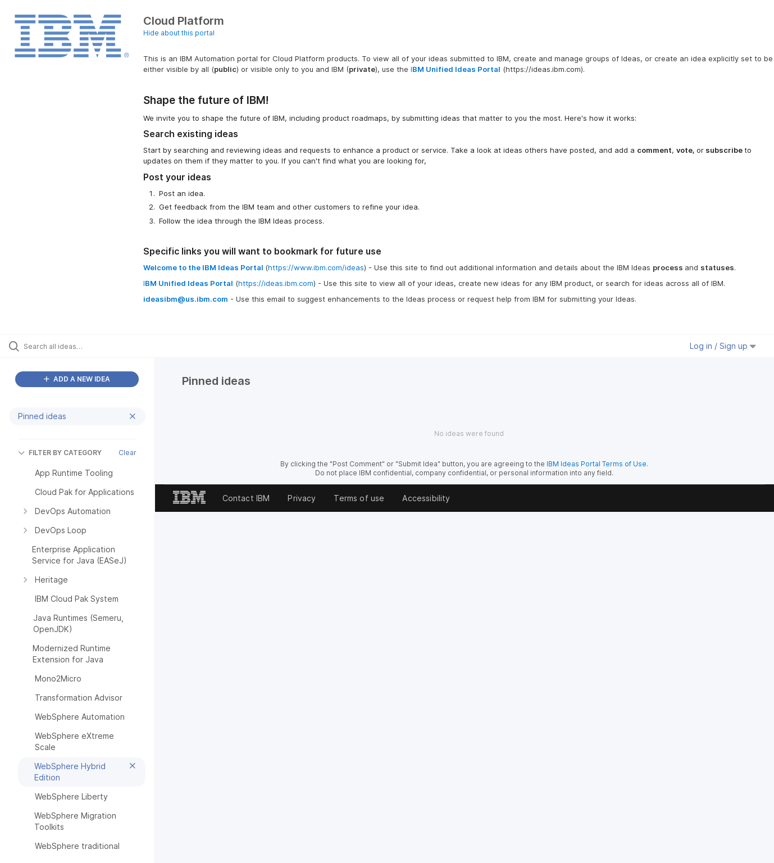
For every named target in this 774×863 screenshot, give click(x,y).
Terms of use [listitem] (359, 498)
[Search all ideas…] (91, 346)
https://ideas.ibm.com (275, 283)
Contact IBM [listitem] (246, 498)
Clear (127, 452)
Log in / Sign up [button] (723, 346)
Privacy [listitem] (302, 498)
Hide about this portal (179, 33)
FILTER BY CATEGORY (60, 452)
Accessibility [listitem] (426, 498)
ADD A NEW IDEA (77, 379)
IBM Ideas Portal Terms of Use (596, 464)
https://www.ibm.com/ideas (316, 267)
